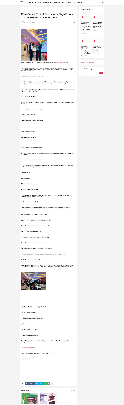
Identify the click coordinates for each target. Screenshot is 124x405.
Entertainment (47, 2)
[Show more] (52, 383)
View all (73, 390)
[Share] (74, 22)
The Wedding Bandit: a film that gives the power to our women (97, 48)
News (63, 2)
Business (38, 2)
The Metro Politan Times (87, 62)
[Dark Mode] (100, 2)
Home (31, 2)
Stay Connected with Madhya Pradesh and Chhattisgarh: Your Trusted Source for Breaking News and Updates (86, 26)
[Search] (103, 2)
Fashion (79, 2)
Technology (71, 2)
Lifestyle (57, 2)
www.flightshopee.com (62, 62)
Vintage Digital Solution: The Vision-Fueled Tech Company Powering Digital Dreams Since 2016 (86, 50)
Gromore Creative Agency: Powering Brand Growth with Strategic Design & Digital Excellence (97, 25)
